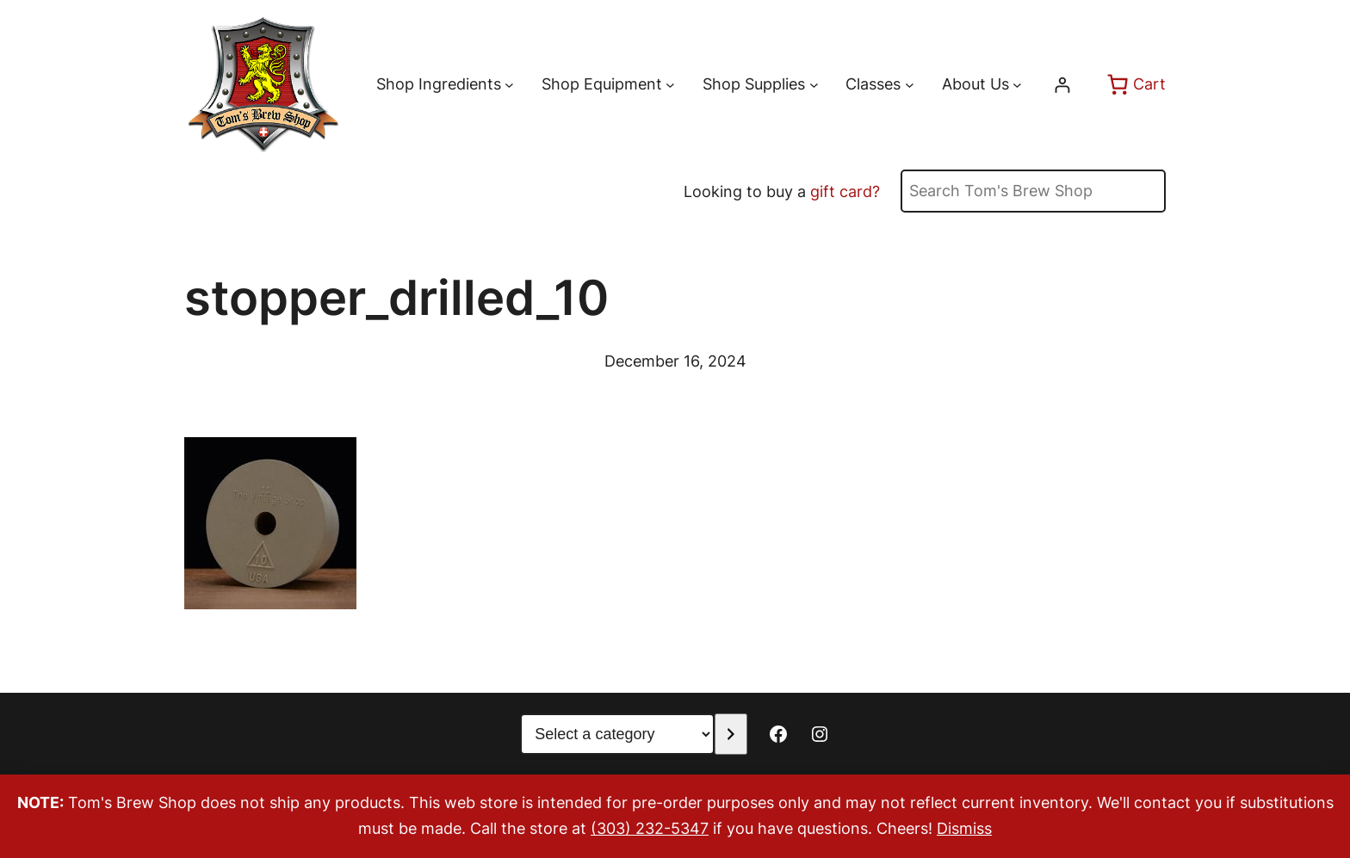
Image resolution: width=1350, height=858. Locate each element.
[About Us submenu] (1017, 85)
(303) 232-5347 (650, 828)
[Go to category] (730, 734)
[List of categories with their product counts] (617, 734)
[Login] (1062, 84)
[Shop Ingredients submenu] (509, 85)
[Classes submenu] (909, 85)
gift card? (845, 191)
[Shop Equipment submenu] (670, 85)
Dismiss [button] (964, 828)
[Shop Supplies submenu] (814, 85)
